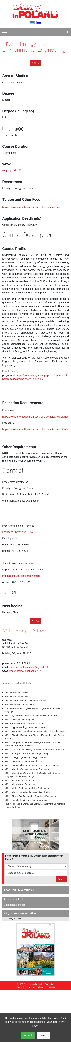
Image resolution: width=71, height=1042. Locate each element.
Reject (43, 1035)
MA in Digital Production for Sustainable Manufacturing (31, 715)
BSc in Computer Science (16, 696)
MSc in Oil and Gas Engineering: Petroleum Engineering (31, 796)
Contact (52, 987)
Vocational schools (14, 904)
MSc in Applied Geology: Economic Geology (25, 727)
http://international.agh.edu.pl (25, 671)
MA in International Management (20, 719)
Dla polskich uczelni (26, 987)
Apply (35, 63)
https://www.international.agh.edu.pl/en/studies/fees (31, 207)
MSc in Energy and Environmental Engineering (26, 753)
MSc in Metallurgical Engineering (20, 784)
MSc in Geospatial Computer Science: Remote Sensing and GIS (34, 765)
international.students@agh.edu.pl (21, 575)
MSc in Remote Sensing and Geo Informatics (26, 800)
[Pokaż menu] (4, 32)
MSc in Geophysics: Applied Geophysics (23, 761)
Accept (28, 1035)
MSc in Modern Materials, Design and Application (28, 792)
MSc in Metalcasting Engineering (20, 780)
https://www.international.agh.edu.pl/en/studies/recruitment (35, 416)
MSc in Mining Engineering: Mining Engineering (27, 788)
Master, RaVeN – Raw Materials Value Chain (25, 723)
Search (61, 879)
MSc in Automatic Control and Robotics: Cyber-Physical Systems (35, 731)
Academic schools (14, 899)
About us (42, 987)
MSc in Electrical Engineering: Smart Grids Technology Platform (34, 749)
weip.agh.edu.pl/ (11, 170)
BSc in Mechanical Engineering (19, 704)
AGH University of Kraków (23, 631)
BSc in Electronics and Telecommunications (25, 700)
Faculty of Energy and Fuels (17, 532)
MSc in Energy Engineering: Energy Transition (26, 757)
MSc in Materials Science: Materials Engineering (27, 769)
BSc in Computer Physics (16, 692)
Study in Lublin (14, 918)
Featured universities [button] (19, 890)
